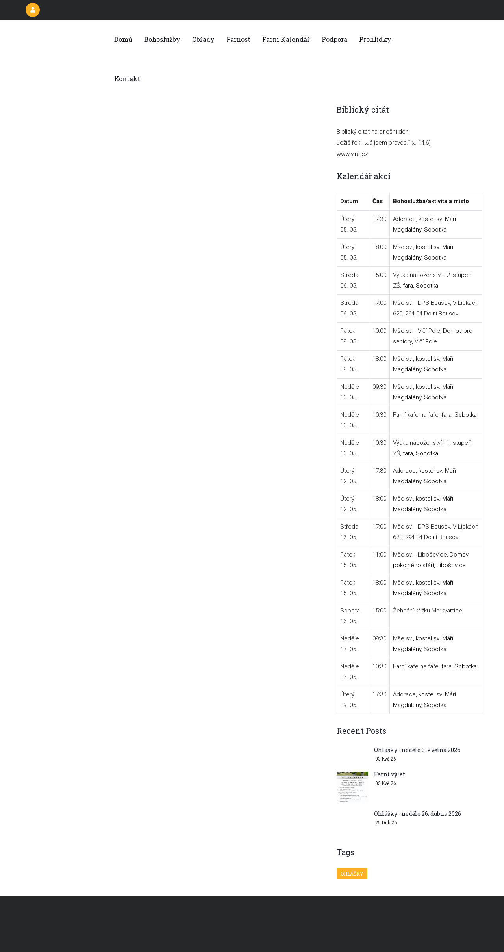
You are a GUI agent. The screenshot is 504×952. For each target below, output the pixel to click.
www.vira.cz (352, 154)
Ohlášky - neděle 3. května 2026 (417, 749)
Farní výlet (389, 774)
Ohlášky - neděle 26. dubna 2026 (417, 813)
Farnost (238, 39)
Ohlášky (352, 873)
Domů (123, 39)
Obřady (203, 39)
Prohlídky (375, 39)
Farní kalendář (286, 39)
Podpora (334, 39)
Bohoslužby (162, 39)
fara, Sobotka (420, 285)
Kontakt (127, 78)
